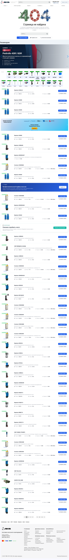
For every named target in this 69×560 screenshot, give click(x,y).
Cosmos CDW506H (19, 165)
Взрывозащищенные (49, 540)
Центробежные (49, 528)
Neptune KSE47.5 (18, 402)
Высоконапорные (38, 533)
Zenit (24, 521)
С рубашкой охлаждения (61, 539)
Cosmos (27, 521)
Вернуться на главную (22, 37)
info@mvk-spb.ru (56, 2)
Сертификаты (26, 533)
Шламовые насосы (39, 536)
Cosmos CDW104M (19, 442)
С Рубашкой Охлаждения (39, 543)
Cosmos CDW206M (19, 305)
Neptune (20, 521)
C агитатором (37, 538)
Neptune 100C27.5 (18, 422)
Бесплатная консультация (46, 37)
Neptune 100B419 (18, 256)
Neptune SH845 (18, 135)
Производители (26, 534)
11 (42, 517)
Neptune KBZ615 (18, 285)
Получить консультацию (60, 227)
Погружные (48, 538)
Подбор (62, 187)
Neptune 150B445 (18, 145)
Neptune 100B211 (18, 372)
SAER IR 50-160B (18, 480)
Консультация (60, 126)
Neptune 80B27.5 (18, 412)
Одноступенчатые (60, 532)
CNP (12, 521)
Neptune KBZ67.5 (18, 392)
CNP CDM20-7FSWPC (19, 432)
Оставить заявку (62, 90)
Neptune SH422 (18, 215)
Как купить (26, 537)
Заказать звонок (65, 2)
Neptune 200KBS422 (19, 205)
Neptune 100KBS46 (19, 461)
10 (39, 517)
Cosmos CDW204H (19, 314)
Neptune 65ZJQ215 (19, 295)
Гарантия (28, 5)
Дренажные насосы (40, 528)
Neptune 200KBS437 (19, 155)
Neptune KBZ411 (18, 343)
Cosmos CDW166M (19, 324)
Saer (9, 521)
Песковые (37, 539)
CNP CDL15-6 (17, 471)
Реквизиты (26, 536)
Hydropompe (3, 521)
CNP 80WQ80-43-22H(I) (20, 246)
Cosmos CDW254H (19, 266)
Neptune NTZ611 (18, 363)
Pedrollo (15, 521)
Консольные (48, 532)
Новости (51, 5)
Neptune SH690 (18, 100)
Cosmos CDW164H (19, 333)
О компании (27, 528)
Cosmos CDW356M (19, 195)
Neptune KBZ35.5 (18, 488)
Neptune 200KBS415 (19, 275)
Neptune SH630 (18, 174)
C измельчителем (49, 539)
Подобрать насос (33, 37)
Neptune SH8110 (18, 90)
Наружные (37, 532)
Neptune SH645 (18, 110)
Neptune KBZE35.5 (19, 498)
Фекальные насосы (51, 536)
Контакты (63, 5)
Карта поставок (26, 532)
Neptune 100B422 (18, 236)
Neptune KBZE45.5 (19, 508)
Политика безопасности (28, 538)
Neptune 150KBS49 (19, 382)
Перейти (53, 126)
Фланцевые (48, 533)
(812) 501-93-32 (56, 1)
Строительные (37, 540)
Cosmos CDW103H (19, 451)
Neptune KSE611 (18, 353)
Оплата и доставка (17, 5)
